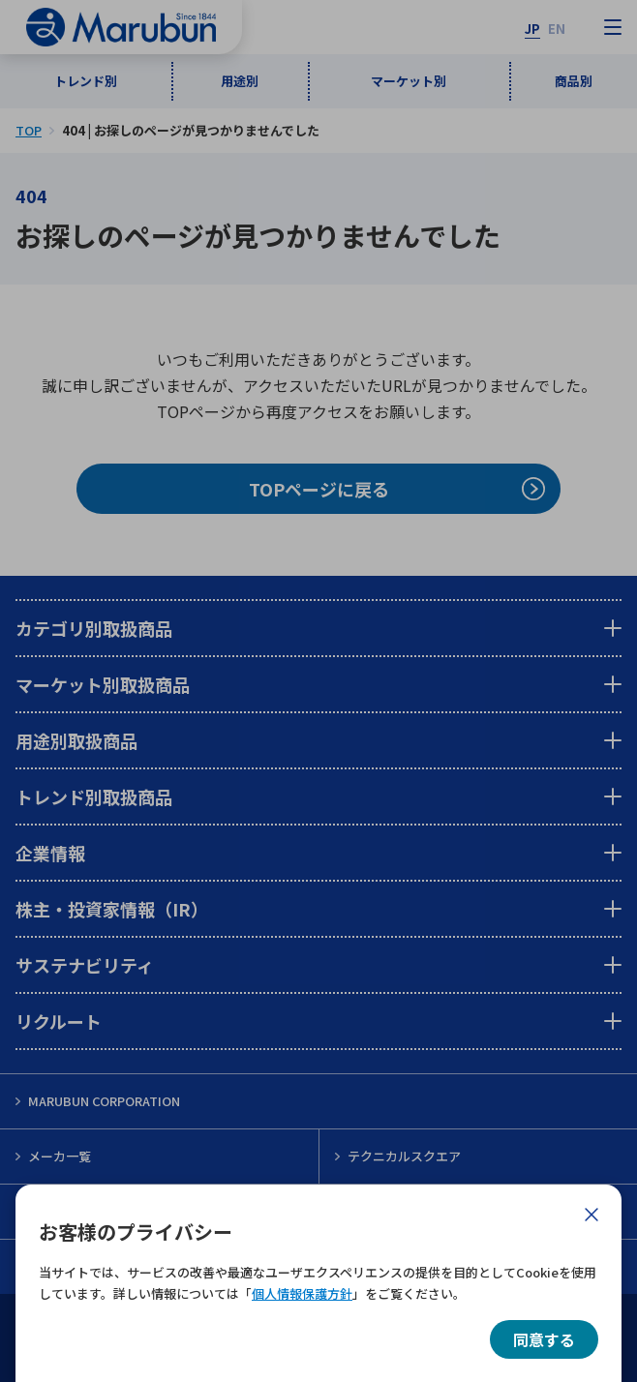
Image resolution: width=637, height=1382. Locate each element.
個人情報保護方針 (302, 1293)
